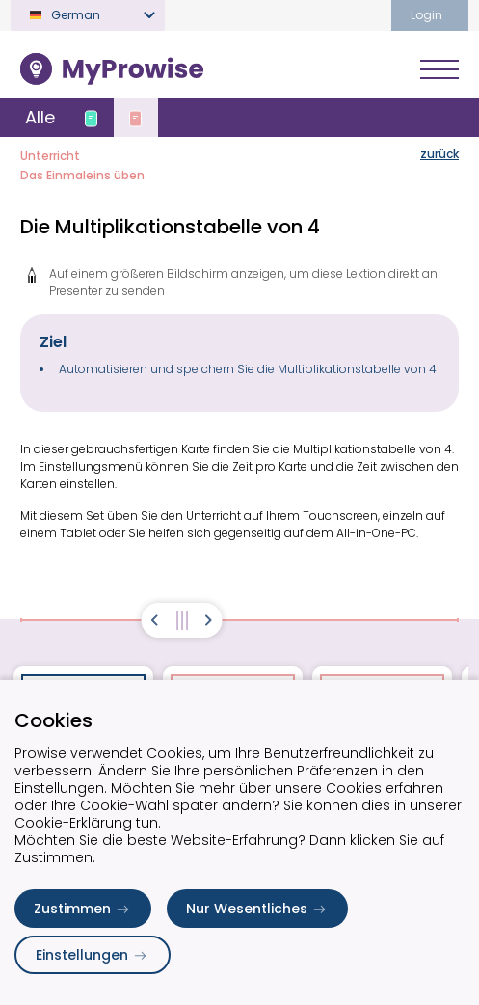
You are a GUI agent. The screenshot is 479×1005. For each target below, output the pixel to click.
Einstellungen (92, 954)
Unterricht (50, 156)
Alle (40, 117)
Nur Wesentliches (257, 908)
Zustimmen (83, 908)
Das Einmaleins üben (82, 175)
